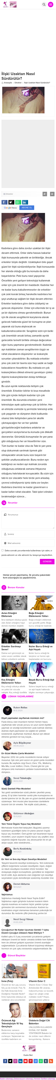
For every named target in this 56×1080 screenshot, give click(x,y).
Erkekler (18, 83)
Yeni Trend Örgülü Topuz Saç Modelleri (21, 824)
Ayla (22, 742)
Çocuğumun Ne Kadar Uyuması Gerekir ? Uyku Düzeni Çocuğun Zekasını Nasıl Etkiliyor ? (25, 931)
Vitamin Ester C (37, 981)
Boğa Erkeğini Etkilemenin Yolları (38, 615)
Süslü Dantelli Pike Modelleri (16, 788)
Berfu (22, 848)
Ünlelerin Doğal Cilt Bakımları (39, 1022)
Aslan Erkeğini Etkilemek (9, 615)
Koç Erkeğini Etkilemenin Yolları (11, 681)
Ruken (20, 707)
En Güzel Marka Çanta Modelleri (17, 753)
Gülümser (23, 813)
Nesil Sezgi (23, 919)
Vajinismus (7, 894)
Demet (21, 884)
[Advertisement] (28, 39)
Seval (22, 778)
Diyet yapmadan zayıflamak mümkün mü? (22, 718)
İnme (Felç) (7, 981)
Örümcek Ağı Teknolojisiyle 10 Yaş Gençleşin (12, 1023)
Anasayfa (6, 83)
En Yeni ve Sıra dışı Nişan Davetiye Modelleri (24, 859)
